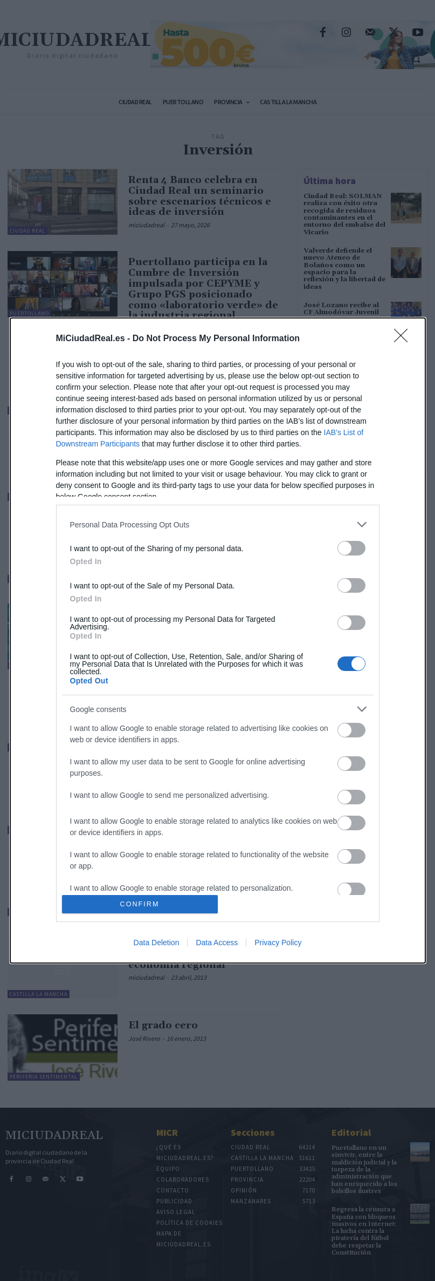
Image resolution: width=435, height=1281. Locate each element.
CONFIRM (140, 904)
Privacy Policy (277, 942)
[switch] (351, 548)
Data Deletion (156, 942)
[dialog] (217, 640)
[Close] (404, 339)
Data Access (217, 942)
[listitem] (217, 524)
